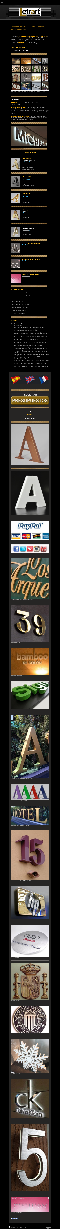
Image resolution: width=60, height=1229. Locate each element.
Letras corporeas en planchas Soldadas (21, 295)
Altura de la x (17, 329)
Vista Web (49, 1228)
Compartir (14, 1218)
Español (26, 386)
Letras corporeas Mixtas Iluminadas (20, 304)
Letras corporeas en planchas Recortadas (22, 292)
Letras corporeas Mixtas (17, 301)
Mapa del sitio (23, 1227)
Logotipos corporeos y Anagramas (20, 307)
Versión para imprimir (14, 1227)
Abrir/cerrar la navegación (30, 2)
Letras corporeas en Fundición (19, 298)
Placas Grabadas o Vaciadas (19, 310)
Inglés (30, 386)
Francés (33, 386)
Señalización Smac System (18, 313)
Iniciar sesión (48, 1227)
